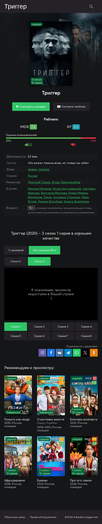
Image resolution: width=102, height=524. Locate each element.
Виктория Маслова (54, 193)
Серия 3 (63, 326)
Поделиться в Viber (42, 353)
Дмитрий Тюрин (39, 182)
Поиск (91, 6)
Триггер (15, 6)
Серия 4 (86, 326)
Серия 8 (86, 336)
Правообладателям (43, 517)
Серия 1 (16, 326)
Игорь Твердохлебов (66, 182)
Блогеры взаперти (84, 419)
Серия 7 (63, 336)
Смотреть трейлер (74, 106)
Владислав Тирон (40, 197)
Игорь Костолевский (67, 188)
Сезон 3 (39, 261)
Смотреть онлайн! (32, 106)
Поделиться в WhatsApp (77, 353)
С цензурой (16, 250)
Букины (42, 480)
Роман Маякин (78, 193)
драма (32, 169)
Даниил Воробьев (50, 201)
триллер (44, 169)
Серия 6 (39, 336)
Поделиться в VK (59, 353)
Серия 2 (39, 326)
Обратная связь (14, 517)
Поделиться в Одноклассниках (94, 353)
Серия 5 (15, 336)
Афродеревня (14, 480)
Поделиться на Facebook (51, 353)
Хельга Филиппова (76, 201)
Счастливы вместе (50, 419)
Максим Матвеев (39, 188)
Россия (32, 175)
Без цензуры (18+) (44, 250)
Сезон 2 (15, 261)
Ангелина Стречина (66, 197)
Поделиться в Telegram (68, 353)
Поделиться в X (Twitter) (85, 353)
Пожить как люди (17, 419)
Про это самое (81, 480)
